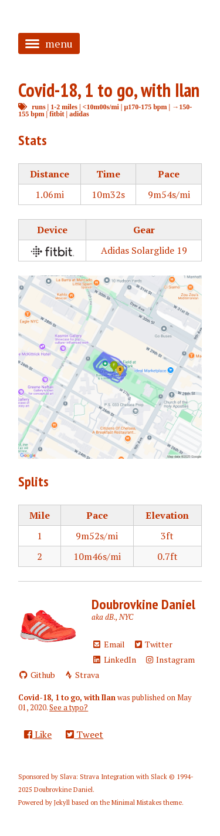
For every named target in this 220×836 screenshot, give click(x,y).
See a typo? (68, 708)
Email (108, 644)
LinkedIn (114, 659)
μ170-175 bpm (145, 106)
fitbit (56, 113)
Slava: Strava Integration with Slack (113, 777)
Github (36, 674)
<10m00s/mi (101, 106)
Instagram (169, 659)
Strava (81, 674)
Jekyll (62, 802)
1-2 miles (63, 106)
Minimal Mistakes (136, 802)
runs (38, 106)
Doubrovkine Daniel (143, 604)
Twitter (153, 644)
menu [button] (49, 43)
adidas (79, 113)
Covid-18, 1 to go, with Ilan (108, 90)
